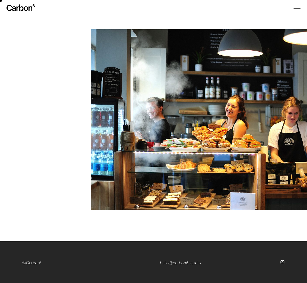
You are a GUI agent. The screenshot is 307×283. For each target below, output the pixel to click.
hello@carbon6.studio (180, 263)
